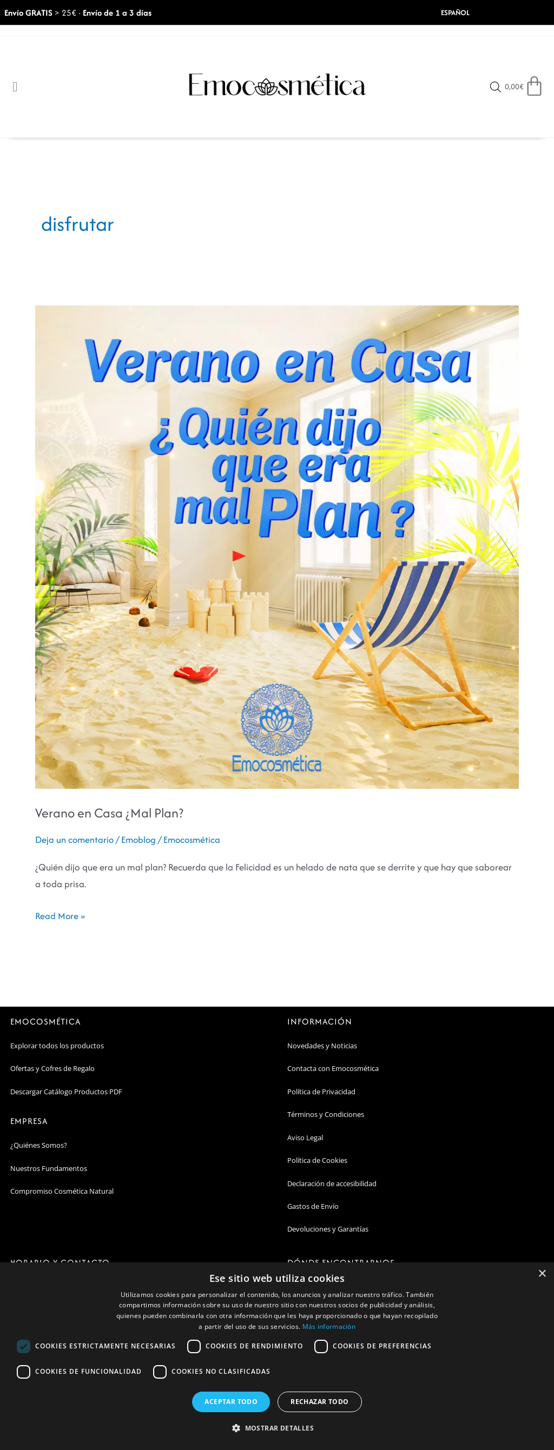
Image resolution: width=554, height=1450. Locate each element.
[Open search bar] (496, 87)
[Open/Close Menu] (14, 87)
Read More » (60, 915)
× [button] (542, 1274)
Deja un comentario (75, 840)
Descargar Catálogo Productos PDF (66, 1091)
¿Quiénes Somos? (38, 1145)
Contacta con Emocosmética (333, 1069)
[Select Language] (468, 12)
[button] (277, 1428)
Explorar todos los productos (57, 1045)
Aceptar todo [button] (231, 1401)
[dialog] (277, 1356)
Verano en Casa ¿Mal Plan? (109, 813)
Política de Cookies (317, 1161)
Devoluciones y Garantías (327, 1229)
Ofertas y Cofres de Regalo (52, 1069)
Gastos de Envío (313, 1207)
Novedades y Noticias (322, 1045)
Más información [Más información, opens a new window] (329, 1326)
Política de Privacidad (321, 1091)
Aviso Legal (305, 1137)
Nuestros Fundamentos (48, 1168)
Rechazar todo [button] (319, 1401)
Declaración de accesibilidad (332, 1183)
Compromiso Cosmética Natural (62, 1191)
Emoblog (141, 840)
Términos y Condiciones (325, 1115)
